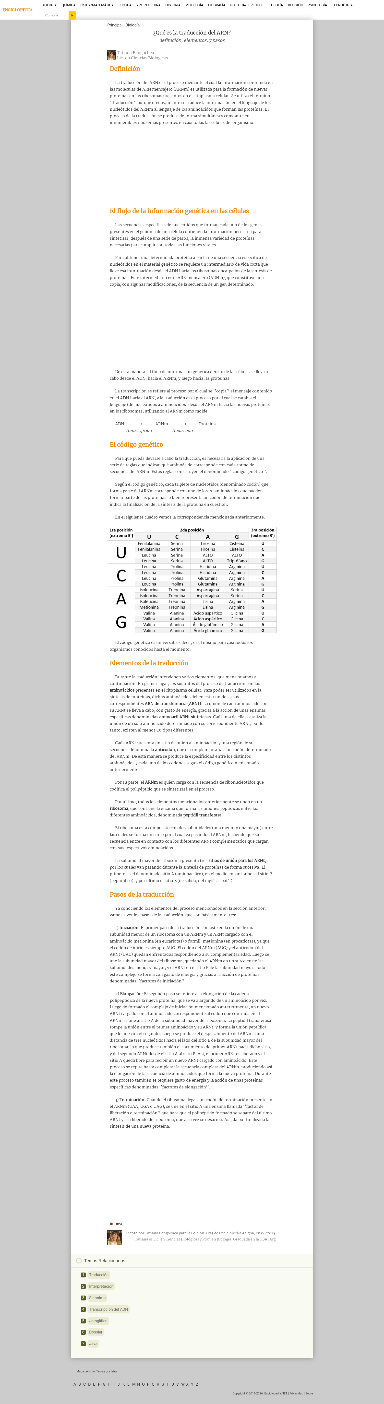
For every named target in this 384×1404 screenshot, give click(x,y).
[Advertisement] (192, 166)
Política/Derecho (246, 5)
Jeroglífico (98, 1321)
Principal (114, 25)
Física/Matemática (97, 5)
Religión (295, 5)
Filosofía (274, 5)
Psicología (317, 5)
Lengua (125, 5)
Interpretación (101, 1286)
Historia (172, 5)
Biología (49, 5)
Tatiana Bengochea (135, 53)
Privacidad (296, 1393)
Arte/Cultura (148, 5)
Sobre (309, 1393)
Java (93, 1343)
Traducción (98, 1275)
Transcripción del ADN (108, 1309)
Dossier (95, 1332)
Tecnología (342, 5)
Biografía (216, 5)
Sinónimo (97, 1298)
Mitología (194, 5)
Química (69, 5)
